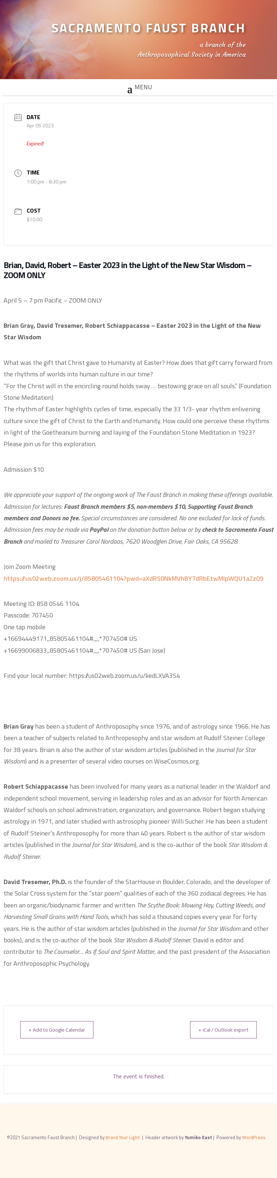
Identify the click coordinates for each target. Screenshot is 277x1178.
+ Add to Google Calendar (59, 1029)
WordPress (253, 1137)
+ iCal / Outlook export (220, 1029)
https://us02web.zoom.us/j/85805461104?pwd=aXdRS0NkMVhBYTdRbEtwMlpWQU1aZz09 (133, 578)
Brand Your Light (123, 1137)
